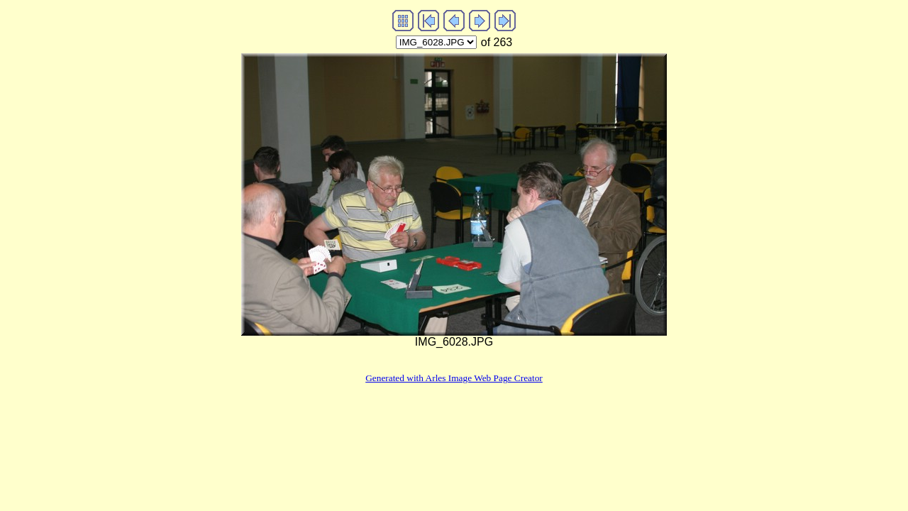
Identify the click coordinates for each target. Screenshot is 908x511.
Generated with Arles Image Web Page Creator (454, 378)
